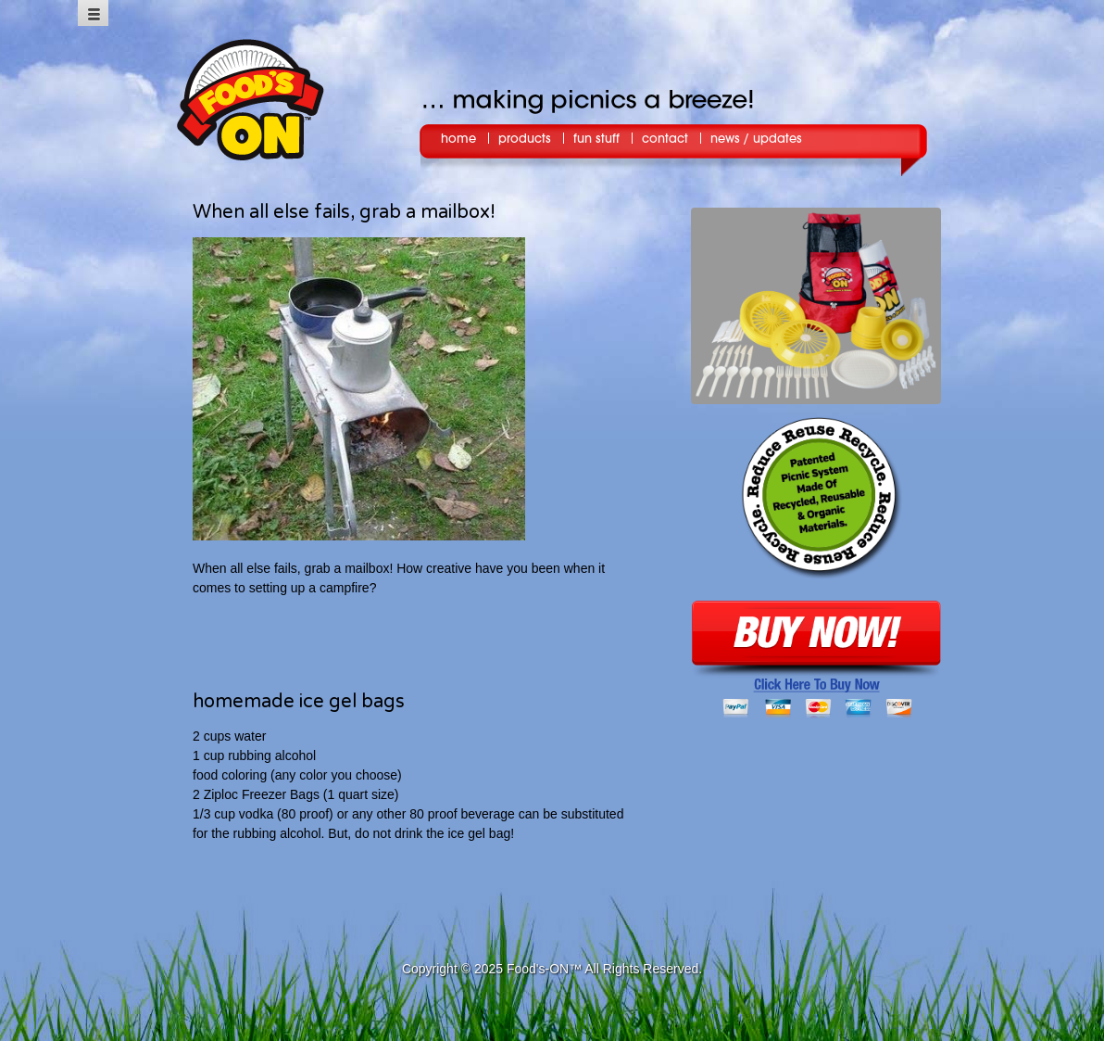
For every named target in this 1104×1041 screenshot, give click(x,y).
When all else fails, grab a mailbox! (344, 212)
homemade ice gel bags (299, 702)
